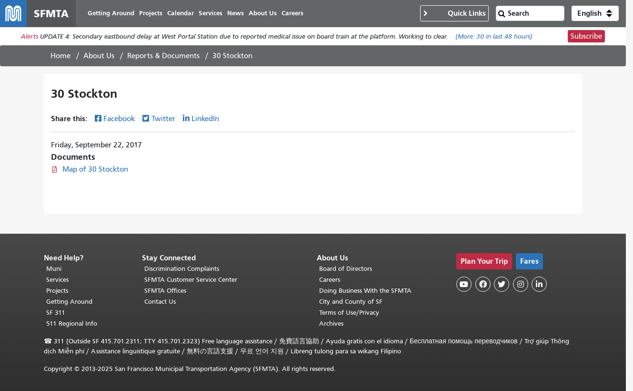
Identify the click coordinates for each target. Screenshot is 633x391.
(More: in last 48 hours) (494, 36)
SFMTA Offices (165, 291)
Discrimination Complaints (181, 269)
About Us (98, 55)
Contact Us (160, 302)
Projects (57, 291)
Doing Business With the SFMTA (365, 291)
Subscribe (586, 36)
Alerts (29, 36)
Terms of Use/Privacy (349, 313)
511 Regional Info (71, 323)
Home (60, 55)
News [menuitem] (235, 13)
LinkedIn (205, 118)
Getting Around (69, 302)
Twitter (163, 118)
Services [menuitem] (210, 13)
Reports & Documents (163, 55)
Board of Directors (345, 269)
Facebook (119, 118)
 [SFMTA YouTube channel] (464, 284)
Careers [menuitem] (292, 13)
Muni (53, 269)
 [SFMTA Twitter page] (501, 284)
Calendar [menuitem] (180, 13)
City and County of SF (350, 302)
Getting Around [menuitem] (111, 13)
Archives (331, 323)
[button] (595, 13)
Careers (329, 280)
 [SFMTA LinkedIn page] (539, 284)
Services (57, 280)
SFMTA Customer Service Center (190, 280)
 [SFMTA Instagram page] (520, 284)
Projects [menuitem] (150, 13)
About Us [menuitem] (263, 13)
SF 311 (55, 313)
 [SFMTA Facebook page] (483, 284)
